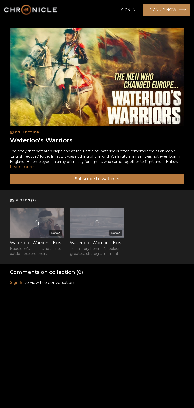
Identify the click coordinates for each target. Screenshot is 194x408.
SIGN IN (128, 10)
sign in (16, 282)
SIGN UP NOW (162, 10)
